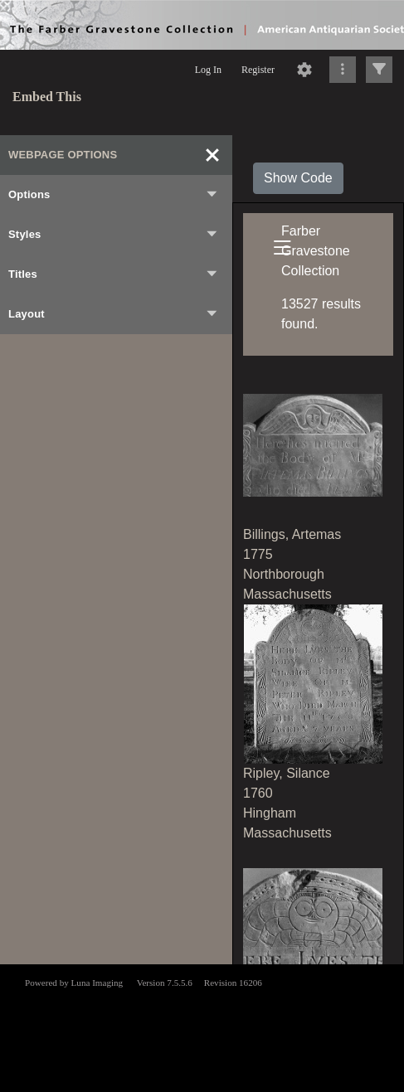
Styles (113, 234)
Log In (208, 69)
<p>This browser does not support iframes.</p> (202, 1026)
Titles (113, 274)
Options (113, 194)
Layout (113, 314)
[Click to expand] (379, 69)
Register (258, 69)
